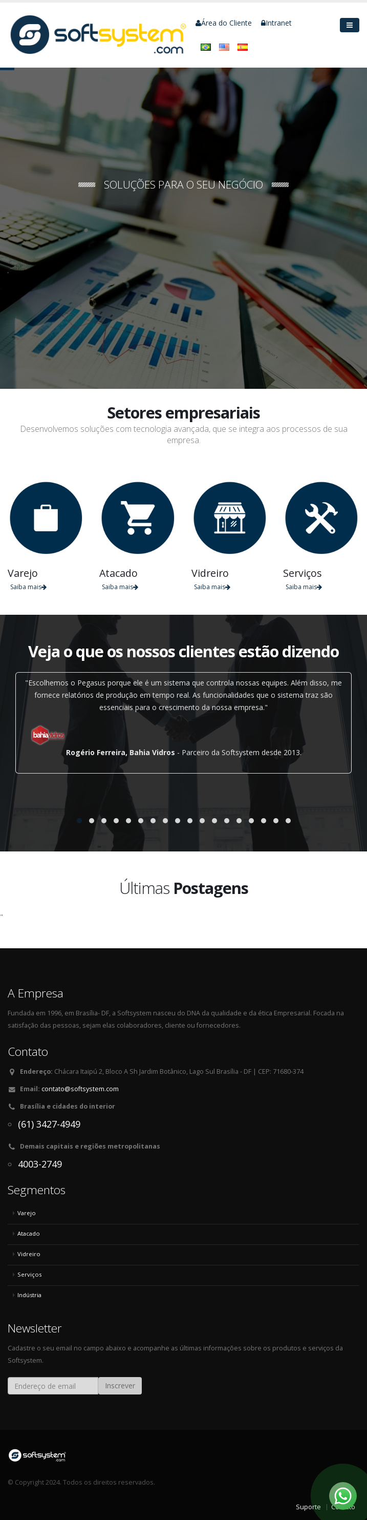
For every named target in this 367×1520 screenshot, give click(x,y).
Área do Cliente (224, 23)
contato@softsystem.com (80, 1089)
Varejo (26, 1213)
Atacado (28, 1233)
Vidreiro (28, 1254)
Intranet (276, 23)
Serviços (29, 1274)
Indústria (29, 1295)
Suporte (308, 1507)
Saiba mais (28, 586)
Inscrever (120, 1385)
